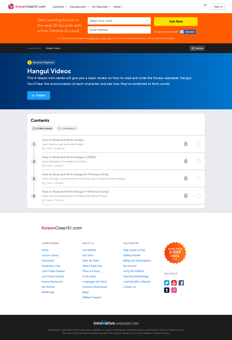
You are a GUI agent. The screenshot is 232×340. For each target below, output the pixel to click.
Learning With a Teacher (137, 281)
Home (45, 250)
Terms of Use (94, 38)
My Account (129, 265)
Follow (40, 95)
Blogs (85, 292)
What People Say (92, 265)
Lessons (58, 7)
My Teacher (100, 7)
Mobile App (48, 292)
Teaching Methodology (136, 276)
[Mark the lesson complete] (198, 144)
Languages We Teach (94, 281)
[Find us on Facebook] (181, 283)
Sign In (218, 6)
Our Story (87, 255)
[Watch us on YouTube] (174, 283)
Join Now (176, 21)
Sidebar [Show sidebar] (199, 48)
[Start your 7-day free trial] (175, 253)
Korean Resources (52, 281)
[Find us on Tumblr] (167, 290)
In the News (89, 276)
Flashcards (48, 260)
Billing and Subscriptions (137, 260)
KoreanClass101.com (138, 330)
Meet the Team (90, 260)
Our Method (89, 250)
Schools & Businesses (95, 286)
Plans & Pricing (91, 271)
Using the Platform (133, 271)
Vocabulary (78, 7)
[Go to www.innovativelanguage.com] (116, 322)
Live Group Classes (53, 276)
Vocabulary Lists (51, 265)
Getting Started (131, 255)
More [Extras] (117, 7)
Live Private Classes (53, 271)
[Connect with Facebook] (187, 31)
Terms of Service (153, 333)
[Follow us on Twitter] (167, 283)
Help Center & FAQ (134, 250)
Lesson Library (34, 48)
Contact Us (129, 286)
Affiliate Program (91, 297)
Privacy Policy (106, 38)
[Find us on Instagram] (174, 290)
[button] (206, 6)
